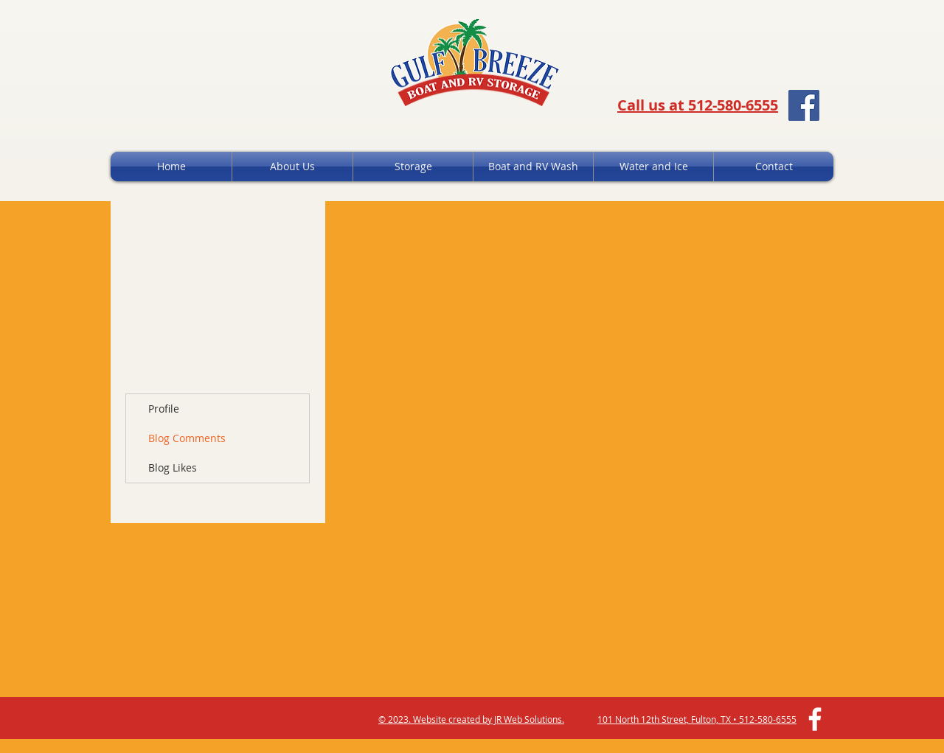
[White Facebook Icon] (814, 719)
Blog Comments (187, 438)
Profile (163, 409)
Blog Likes (172, 467)
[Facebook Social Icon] (803, 105)
